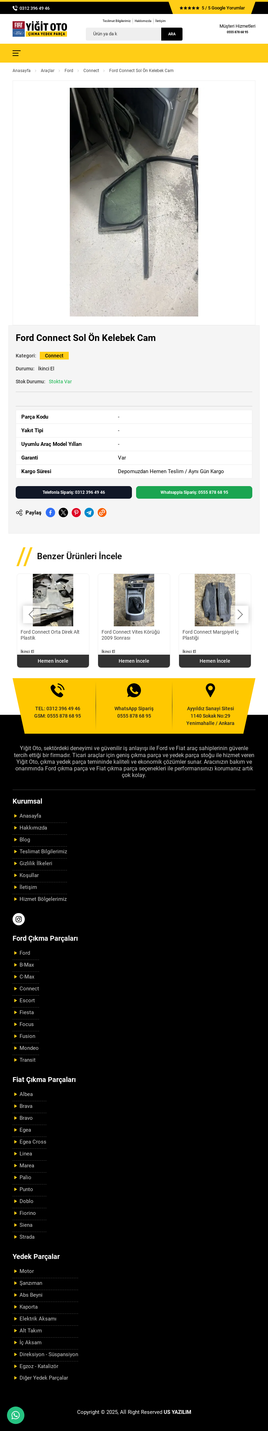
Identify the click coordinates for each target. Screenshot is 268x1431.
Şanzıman (31, 1283)
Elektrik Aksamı (38, 1319)
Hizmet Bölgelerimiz (43, 899)
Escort (27, 1000)
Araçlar (47, 70)
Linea (26, 1154)
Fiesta (27, 1012)
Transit (28, 1060)
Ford (69, 70)
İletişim (160, 21)
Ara (172, 34)
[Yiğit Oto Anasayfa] (40, 29)
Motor (27, 1271)
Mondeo (29, 1048)
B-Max (27, 965)
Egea (25, 1130)
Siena (26, 1225)
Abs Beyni (31, 1295)
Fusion (27, 1036)
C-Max (27, 977)
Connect (91, 70)
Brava (26, 1106)
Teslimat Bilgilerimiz (117, 21)
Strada (27, 1237)
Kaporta (29, 1307)
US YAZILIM (177, 1412)
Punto (26, 1189)
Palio (25, 1177)
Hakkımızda (143, 21)
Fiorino (28, 1213)
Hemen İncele (53, 661)
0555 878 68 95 (237, 32)
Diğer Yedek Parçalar (44, 1378)
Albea (26, 1094)
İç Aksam (31, 1342)
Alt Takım (31, 1330)
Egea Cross (33, 1142)
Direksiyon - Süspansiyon (49, 1354)
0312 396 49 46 (35, 8)
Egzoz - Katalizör (39, 1366)
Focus (27, 1024)
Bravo (26, 1118)
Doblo (27, 1201)
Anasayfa (22, 70)
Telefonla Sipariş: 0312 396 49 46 (74, 492)
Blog (25, 839)
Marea (27, 1165)
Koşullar (29, 875)
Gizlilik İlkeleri (36, 863)
